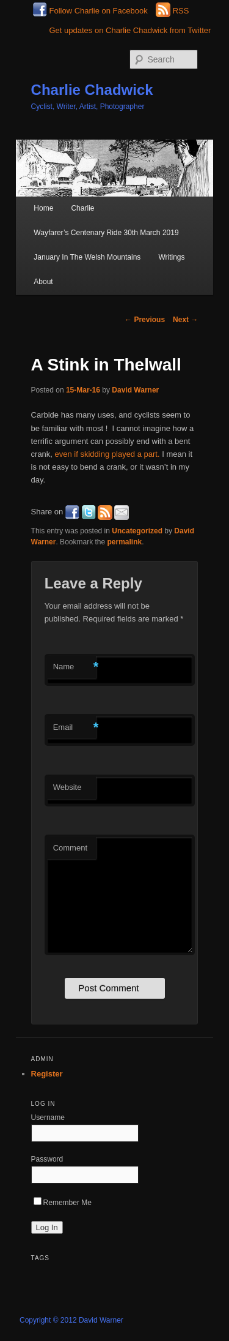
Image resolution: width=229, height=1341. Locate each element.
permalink (124, 542)
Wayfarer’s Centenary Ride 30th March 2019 (106, 232)
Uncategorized (137, 531)
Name (74, 667)
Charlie (82, 208)
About (43, 281)
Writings (171, 257)
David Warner (135, 390)
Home (43, 208)
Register (47, 1073)
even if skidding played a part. (107, 454)
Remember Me (63, 1202)
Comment (70, 847)
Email (74, 728)
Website (67, 787)
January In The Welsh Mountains (87, 257)
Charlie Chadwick (92, 89)
